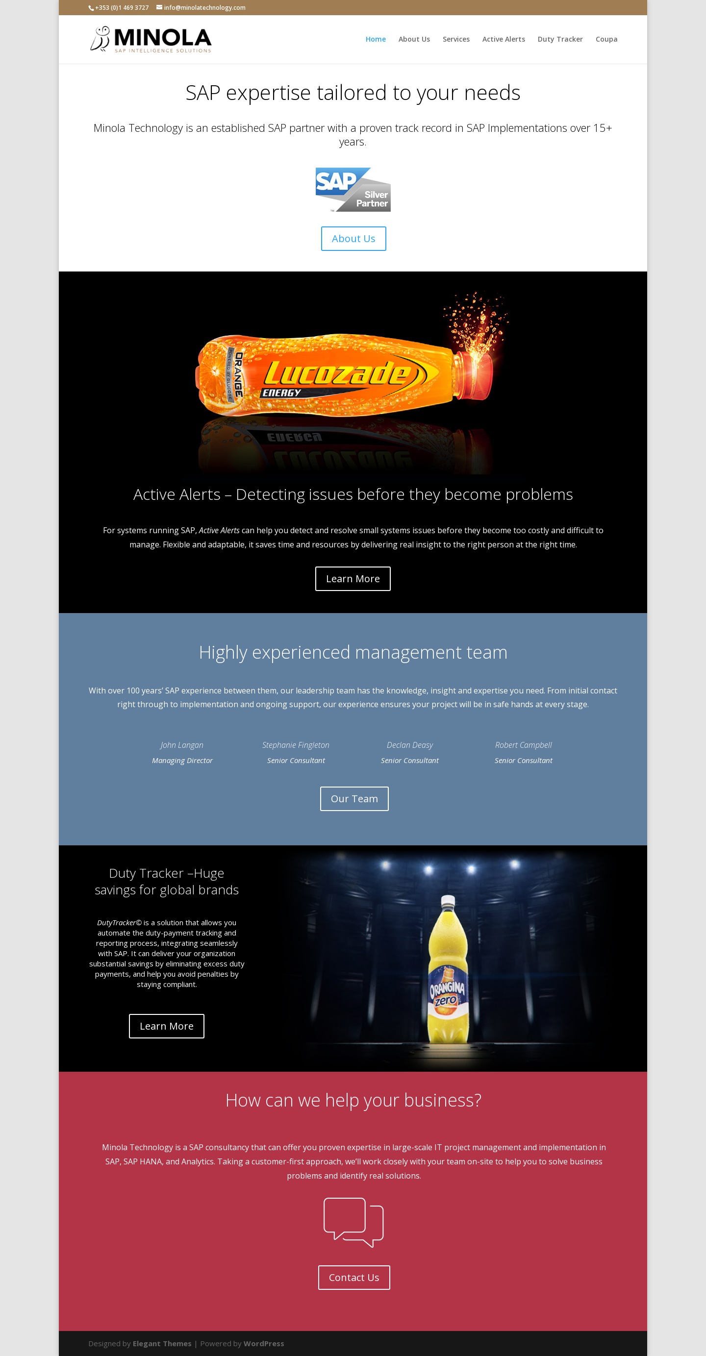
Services (456, 40)
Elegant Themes (162, 1343)
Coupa (607, 40)
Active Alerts (503, 40)
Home (376, 40)
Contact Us (354, 1277)
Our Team (354, 798)
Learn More (353, 578)
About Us (414, 40)
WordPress (264, 1343)
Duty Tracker (560, 40)
